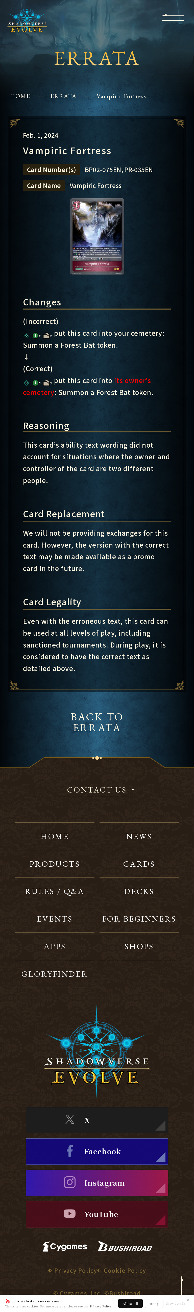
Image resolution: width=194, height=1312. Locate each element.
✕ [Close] (187, 1299)
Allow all (130, 1303)
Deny (154, 1303)
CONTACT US (97, 790)
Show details (175, 1303)
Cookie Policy (125, 1270)
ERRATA (64, 96)
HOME (20, 96)
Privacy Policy (100, 1306)
